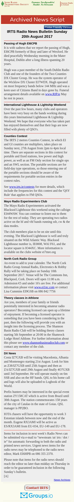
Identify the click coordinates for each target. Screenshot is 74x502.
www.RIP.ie (52, 94)
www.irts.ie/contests (22, 186)
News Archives (62, 480)
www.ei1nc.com (44, 287)
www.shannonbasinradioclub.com (44, 342)
